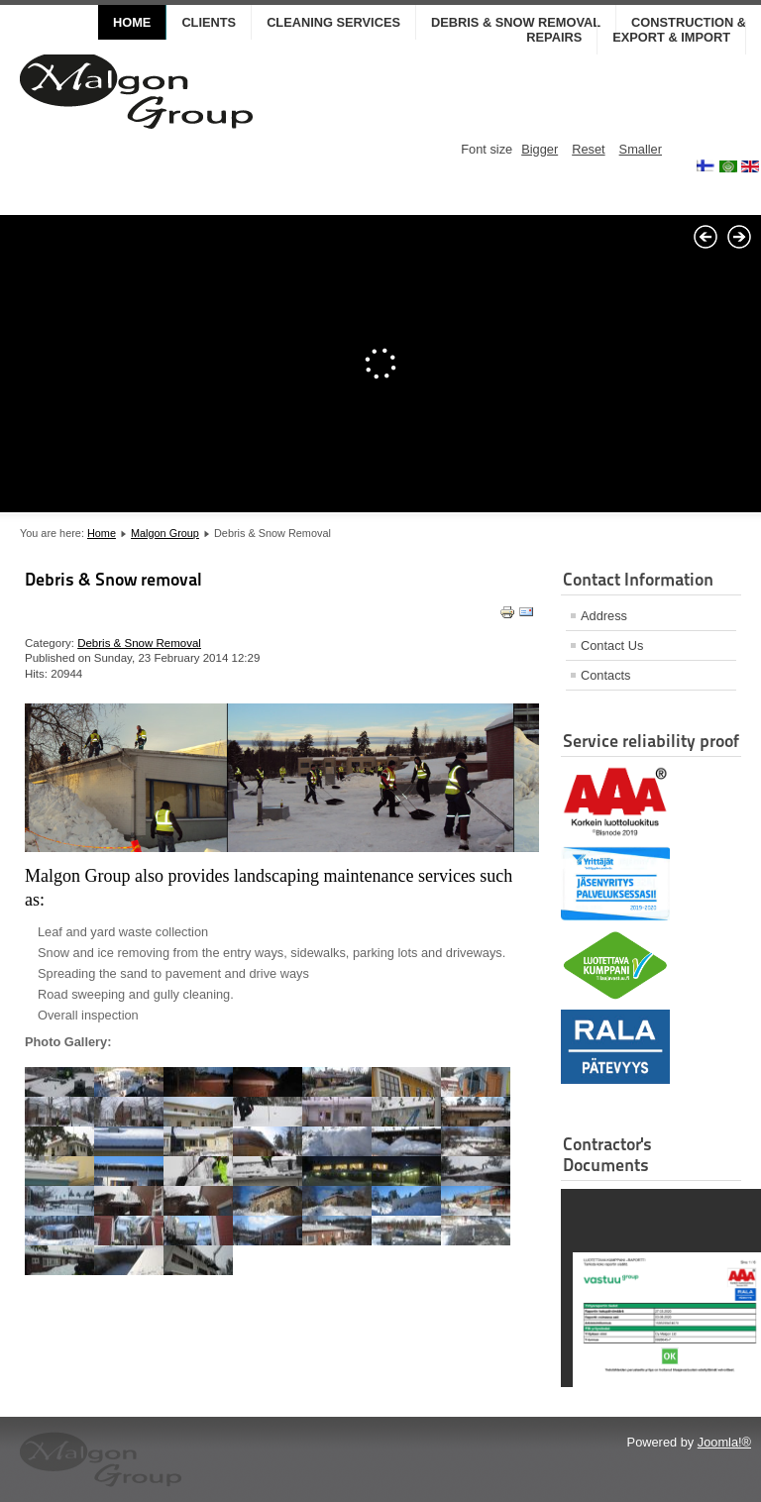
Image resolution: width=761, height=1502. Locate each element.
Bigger (539, 149)
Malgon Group (165, 533)
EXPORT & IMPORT (671, 37)
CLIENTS (208, 22)
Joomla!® (724, 1442)
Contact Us (612, 645)
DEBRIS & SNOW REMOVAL (515, 22)
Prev (705, 237)
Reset (588, 149)
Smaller (640, 149)
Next (739, 237)
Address (604, 615)
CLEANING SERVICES (333, 22)
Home (132, 22)
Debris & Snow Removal (139, 643)
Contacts (606, 675)
